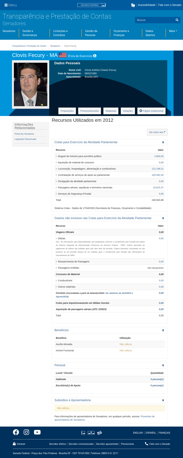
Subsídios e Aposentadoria (72, 400)
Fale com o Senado (169, 5)
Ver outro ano (157, 132)
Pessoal (59, 365)
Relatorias (111, 111)
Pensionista (127, 444)
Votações (128, 111)
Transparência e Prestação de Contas (57, 16)
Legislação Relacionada (25, 139)
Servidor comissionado (81, 444)
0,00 (161, 293)
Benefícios (61, 330)
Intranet (19, 443)
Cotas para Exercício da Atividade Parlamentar (86, 142)
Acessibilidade (147, 5)
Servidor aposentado (107, 444)
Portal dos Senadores (24, 134)
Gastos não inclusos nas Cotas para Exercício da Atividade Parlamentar (103, 218)
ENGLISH (138, 432)
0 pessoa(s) (157, 379)
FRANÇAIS (164, 432)
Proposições (67, 111)
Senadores (14, 23)
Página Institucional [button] (151, 110)
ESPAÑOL (151, 432)
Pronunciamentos (89, 111)
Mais (172, 31)
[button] (133, 5)
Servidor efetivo (57, 444)
